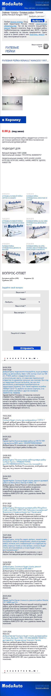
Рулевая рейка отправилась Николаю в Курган (36, 198)
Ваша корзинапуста (37, 45)
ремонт (7, 28)
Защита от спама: (18, 333)
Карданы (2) (29, 278)
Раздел (23, 299)
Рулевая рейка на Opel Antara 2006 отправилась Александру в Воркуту (36, 248)
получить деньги (37, 34)
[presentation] (23, 339)
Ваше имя (21, 292)
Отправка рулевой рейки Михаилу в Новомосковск (13, 222)
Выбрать (37, 20)
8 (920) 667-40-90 (42, 2)
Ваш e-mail (20, 306)
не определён (42, 8)
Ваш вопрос (20, 313)
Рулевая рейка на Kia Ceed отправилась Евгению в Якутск (36, 223)
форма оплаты (16, 22)
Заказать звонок (42, 4)
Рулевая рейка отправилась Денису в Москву (11, 248)
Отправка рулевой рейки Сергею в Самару (12, 197)
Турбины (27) (7, 280)
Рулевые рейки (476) (10, 278)
